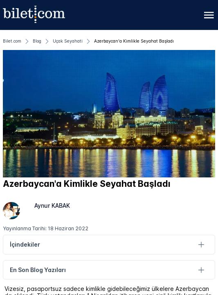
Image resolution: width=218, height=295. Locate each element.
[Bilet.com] (12, 41)
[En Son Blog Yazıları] (201, 270)
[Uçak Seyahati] (68, 41)
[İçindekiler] (201, 245)
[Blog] (37, 41)
